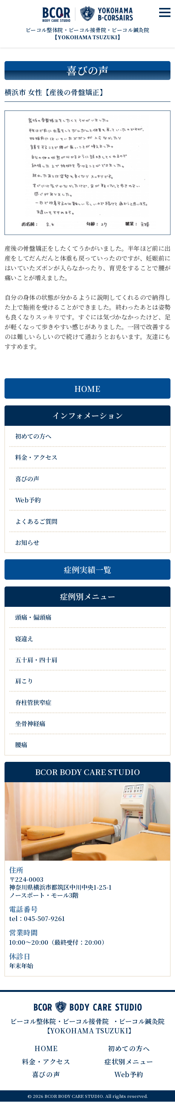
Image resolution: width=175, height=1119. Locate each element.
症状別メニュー (129, 1061)
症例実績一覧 (87, 569)
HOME (87, 388)
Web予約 (28, 500)
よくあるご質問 (36, 521)
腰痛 (21, 744)
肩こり (24, 681)
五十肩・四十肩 (36, 660)
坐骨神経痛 (30, 723)
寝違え (24, 638)
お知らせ (27, 542)
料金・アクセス (36, 457)
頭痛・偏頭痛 (33, 617)
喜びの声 (27, 479)
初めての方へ (33, 436)
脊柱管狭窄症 (33, 702)
